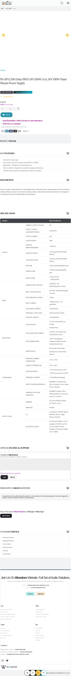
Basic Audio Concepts (6, 609)
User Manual (39, 628)
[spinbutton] (10, 108)
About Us (3, 628)
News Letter (4, 633)
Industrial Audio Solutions (42, 614)
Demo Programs (40, 635)
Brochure (38, 630)
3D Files (38, 633)
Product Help (4, 612)
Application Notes (40, 638)
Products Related (40, 609)
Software (38, 640)
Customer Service (5, 630)
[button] (2, 109)
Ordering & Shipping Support (8, 614)
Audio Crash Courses (41, 616)
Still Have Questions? (6, 619)
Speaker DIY (39, 612)
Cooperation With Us (6, 635)
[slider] (7, 97)
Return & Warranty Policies (8, 616)
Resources (3, 638)
